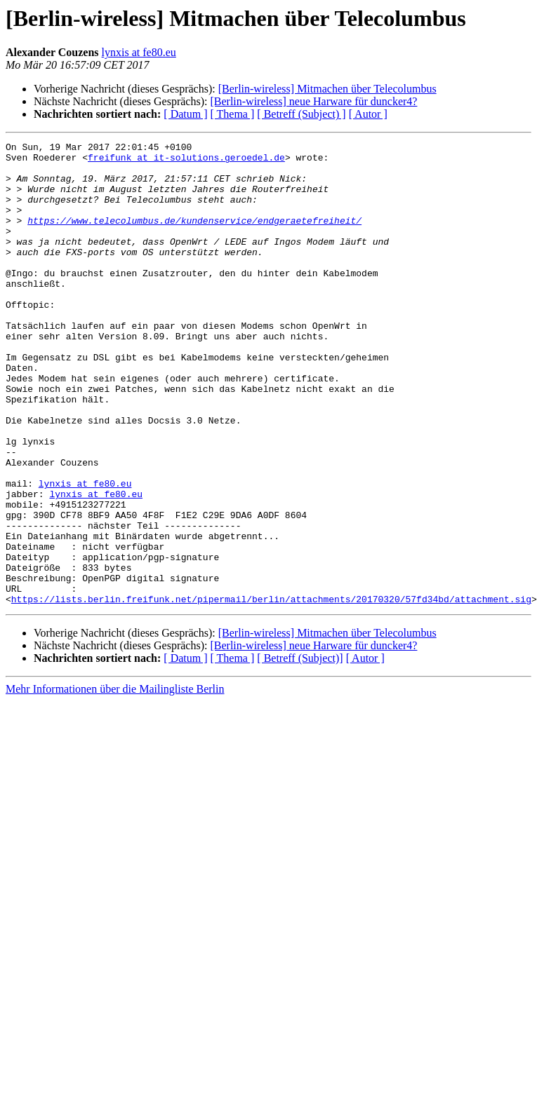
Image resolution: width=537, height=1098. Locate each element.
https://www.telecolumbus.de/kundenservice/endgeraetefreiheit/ (194, 237)
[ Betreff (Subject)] (300, 751)
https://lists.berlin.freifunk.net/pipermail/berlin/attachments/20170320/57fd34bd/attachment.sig (271, 691)
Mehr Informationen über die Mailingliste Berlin (115, 781)
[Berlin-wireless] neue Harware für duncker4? (313, 101)
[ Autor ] (368, 114)
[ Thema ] (233, 114)
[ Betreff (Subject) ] (301, 114)
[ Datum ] (185, 114)
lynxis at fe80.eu (139, 52)
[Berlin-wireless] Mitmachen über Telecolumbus (327, 89)
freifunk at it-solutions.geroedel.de (186, 161)
